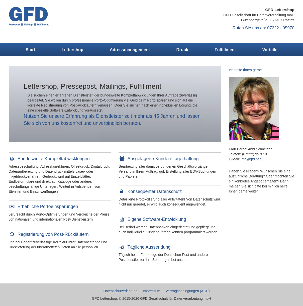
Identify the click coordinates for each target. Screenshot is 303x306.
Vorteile (269, 49)
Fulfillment (225, 49)
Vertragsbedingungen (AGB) (188, 291)
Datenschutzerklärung (120, 291)
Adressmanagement (130, 49)
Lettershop (72, 49)
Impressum (151, 291)
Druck (182, 49)
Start (30, 49)
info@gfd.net (251, 159)
